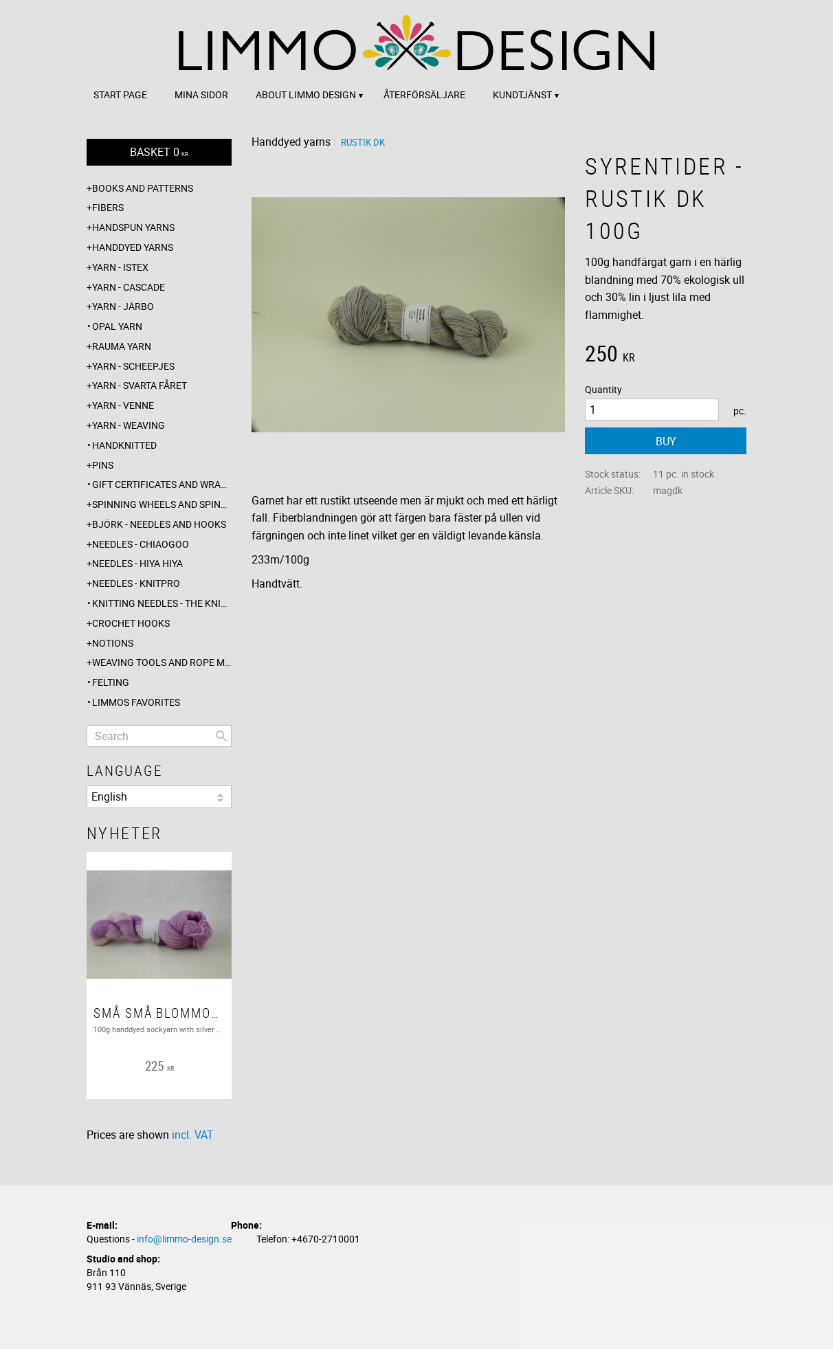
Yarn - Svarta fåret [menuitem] (139, 385)
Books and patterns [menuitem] (142, 187)
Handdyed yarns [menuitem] (132, 247)
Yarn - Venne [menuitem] (123, 405)
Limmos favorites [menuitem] (136, 702)
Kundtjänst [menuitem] (522, 94)
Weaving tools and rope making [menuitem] (162, 662)
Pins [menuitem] (102, 464)
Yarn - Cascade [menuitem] (128, 286)
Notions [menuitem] (112, 642)
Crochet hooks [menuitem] (131, 622)
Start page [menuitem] (120, 94)
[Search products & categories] (159, 736)
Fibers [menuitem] (108, 207)
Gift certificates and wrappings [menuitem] (162, 484)
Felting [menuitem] (110, 682)
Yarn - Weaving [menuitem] (128, 425)
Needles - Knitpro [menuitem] (136, 583)
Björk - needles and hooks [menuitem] (159, 524)
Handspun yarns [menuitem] (133, 227)
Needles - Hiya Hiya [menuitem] (137, 563)
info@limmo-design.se (184, 1238)
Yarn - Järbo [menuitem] (123, 306)
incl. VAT (193, 1134)
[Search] (221, 736)
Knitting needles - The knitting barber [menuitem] (162, 603)
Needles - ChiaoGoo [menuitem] (140, 543)
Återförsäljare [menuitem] (424, 94)
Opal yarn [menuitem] (117, 326)
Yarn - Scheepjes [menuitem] (133, 365)
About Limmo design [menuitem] (306, 94)
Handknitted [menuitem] (124, 444)
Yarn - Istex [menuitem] (120, 267)
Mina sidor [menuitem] (201, 94)
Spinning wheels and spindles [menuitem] (162, 504)
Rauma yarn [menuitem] (121, 346)
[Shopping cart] (159, 152)
